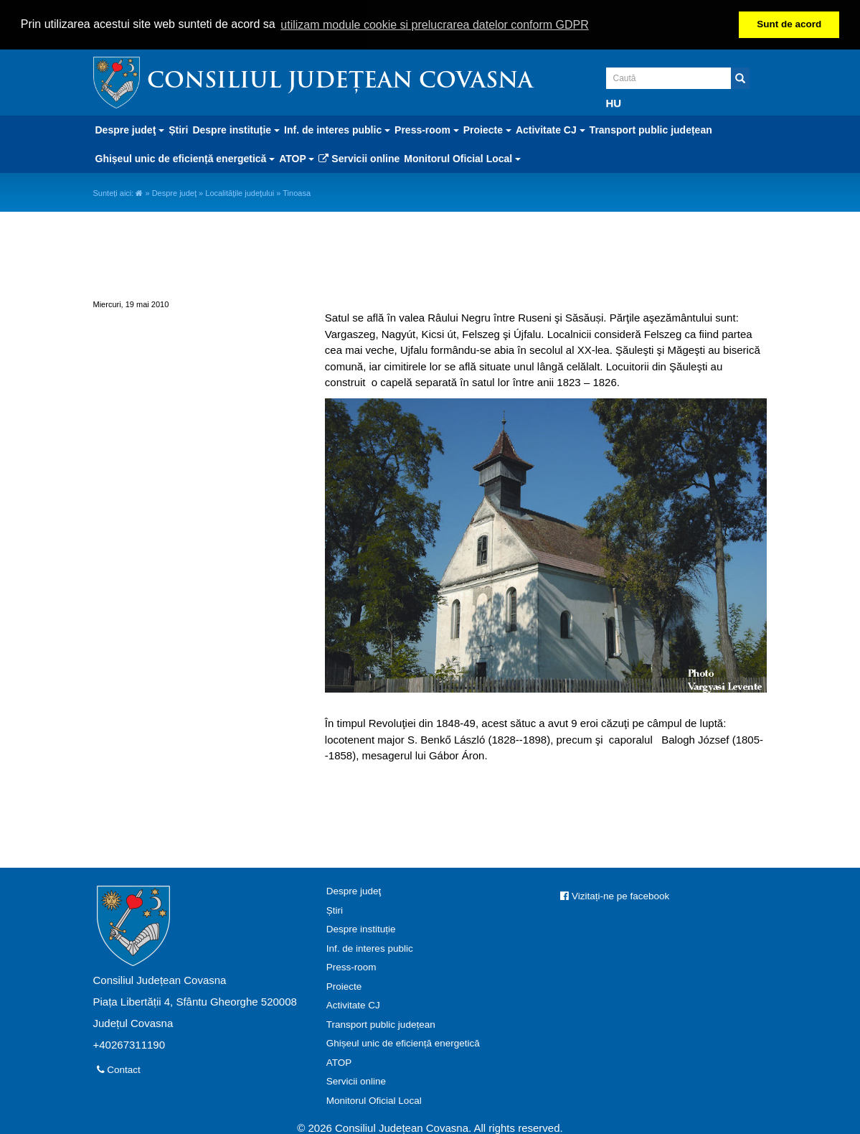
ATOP (339, 1061)
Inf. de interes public (369, 947)
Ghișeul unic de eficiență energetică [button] (185, 157)
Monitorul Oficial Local (374, 1099)
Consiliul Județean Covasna (340, 81)
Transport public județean (651, 128)
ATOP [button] (296, 157)
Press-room (351, 966)
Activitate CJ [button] (550, 128)
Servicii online (359, 157)
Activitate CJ (353, 1004)
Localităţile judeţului (239, 191)
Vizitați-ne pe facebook (614, 895)
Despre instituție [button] (236, 128)
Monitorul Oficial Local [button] (462, 157)
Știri (178, 128)
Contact (119, 1069)
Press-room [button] (426, 128)
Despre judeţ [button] (130, 128)
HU (614, 101)
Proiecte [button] (487, 128)
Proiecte (344, 985)
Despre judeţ (174, 191)
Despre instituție (361, 928)
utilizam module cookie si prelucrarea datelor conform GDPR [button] (434, 25)
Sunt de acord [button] (789, 24)
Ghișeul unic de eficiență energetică (403, 1042)
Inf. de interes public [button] (337, 128)
